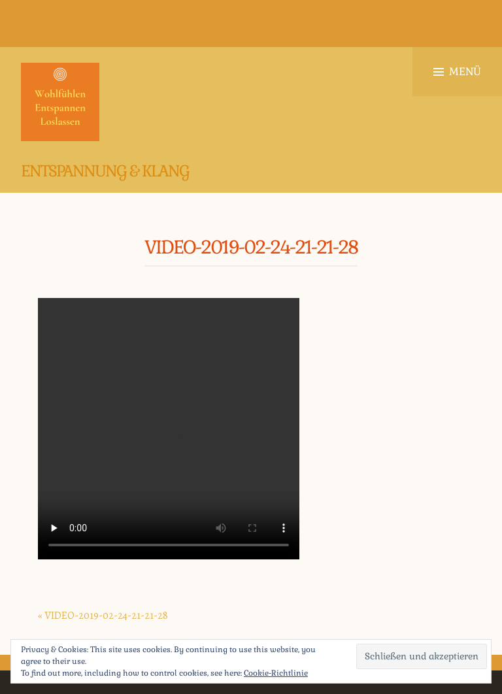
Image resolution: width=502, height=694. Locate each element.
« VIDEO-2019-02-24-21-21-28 (103, 615)
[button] (60, 102)
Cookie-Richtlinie (276, 673)
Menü (457, 71)
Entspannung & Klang (105, 171)
